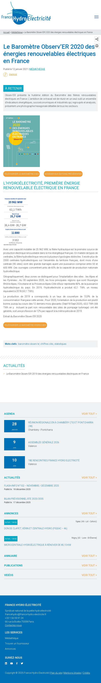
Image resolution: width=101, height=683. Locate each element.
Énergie (10, 75)
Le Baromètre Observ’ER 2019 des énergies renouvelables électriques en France (47, 373)
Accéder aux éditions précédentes (63, 174)
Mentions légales (72, 673)
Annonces (10, 649)
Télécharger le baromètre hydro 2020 (25, 325)
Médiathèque (17, 32)
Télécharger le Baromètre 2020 (21, 174)
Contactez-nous (13, 625)
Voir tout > (89, 413)
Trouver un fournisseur (17, 643)
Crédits (86, 673)
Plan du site (56, 673)
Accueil (6, 32)
